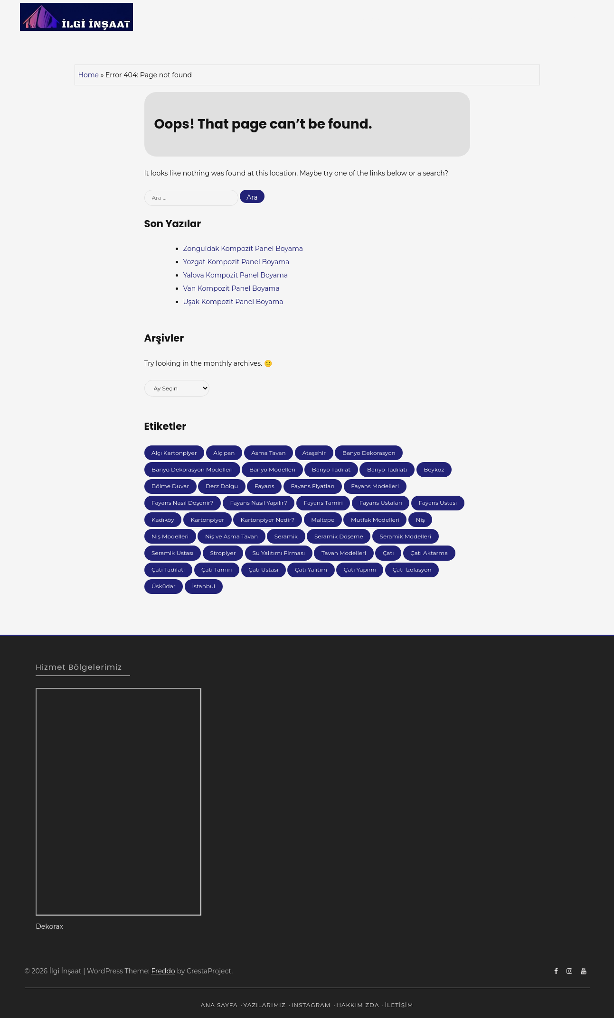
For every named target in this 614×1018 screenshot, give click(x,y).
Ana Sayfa (378, 19)
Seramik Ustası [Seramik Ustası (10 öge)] (172, 552)
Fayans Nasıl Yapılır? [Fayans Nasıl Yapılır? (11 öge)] (258, 502)
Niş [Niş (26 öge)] (420, 519)
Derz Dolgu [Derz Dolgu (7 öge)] (222, 486)
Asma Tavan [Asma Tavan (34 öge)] (268, 452)
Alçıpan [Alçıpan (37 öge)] (224, 452)
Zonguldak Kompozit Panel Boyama (243, 248)
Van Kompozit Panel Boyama (231, 288)
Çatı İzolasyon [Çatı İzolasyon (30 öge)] (412, 569)
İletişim (575, 19)
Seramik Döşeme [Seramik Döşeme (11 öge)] (338, 536)
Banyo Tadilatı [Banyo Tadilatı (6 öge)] (387, 469)
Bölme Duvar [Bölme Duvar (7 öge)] (170, 486)
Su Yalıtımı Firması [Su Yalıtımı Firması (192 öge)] (278, 552)
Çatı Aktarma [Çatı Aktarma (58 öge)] (429, 552)
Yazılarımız (426, 19)
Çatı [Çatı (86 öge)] (388, 552)
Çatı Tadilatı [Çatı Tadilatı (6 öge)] (168, 569)
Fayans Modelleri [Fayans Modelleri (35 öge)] (375, 486)
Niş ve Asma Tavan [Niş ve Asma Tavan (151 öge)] (231, 536)
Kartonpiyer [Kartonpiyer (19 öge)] (207, 519)
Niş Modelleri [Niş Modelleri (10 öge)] (170, 536)
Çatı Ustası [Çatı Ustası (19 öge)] (263, 569)
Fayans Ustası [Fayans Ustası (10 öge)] (437, 502)
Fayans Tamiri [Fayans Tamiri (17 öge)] (323, 502)
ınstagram (482, 19)
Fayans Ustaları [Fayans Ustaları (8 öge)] (380, 502)
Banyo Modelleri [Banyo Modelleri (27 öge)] (272, 469)
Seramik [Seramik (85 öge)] (286, 536)
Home (88, 75)
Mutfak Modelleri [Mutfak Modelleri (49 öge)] (375, 519)
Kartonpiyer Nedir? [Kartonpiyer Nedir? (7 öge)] (268, 519)
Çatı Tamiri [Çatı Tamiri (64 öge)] (216, 569)
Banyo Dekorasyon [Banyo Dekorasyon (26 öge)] (369, 452)
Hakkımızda (531, 19)
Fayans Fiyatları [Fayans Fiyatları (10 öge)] (312, 486)
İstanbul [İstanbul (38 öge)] (203, 586)
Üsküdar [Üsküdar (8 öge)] (163, 586)
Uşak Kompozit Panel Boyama (233, 301)
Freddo (163, 971)
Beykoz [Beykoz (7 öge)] (434, 469)
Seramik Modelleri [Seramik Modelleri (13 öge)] (405, 536)
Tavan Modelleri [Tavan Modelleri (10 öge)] (343, 552)
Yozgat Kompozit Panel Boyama (236, 262)
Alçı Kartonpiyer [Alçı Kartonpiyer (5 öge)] (174, 452)
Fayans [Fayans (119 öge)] (264, 486)
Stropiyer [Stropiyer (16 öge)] (223, 552)
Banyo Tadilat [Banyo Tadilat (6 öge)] (331, 469)
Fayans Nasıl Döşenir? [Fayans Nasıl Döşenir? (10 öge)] (182, 502)
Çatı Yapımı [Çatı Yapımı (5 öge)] (360, 569)
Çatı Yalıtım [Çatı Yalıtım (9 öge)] (311, 569)
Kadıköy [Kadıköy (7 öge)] (162, 519)
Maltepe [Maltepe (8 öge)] (322, 519)
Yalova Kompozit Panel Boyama (235, 275)
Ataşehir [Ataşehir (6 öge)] (314, 452)
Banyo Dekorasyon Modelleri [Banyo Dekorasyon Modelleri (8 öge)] (192, 469)
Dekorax (49, 926)
